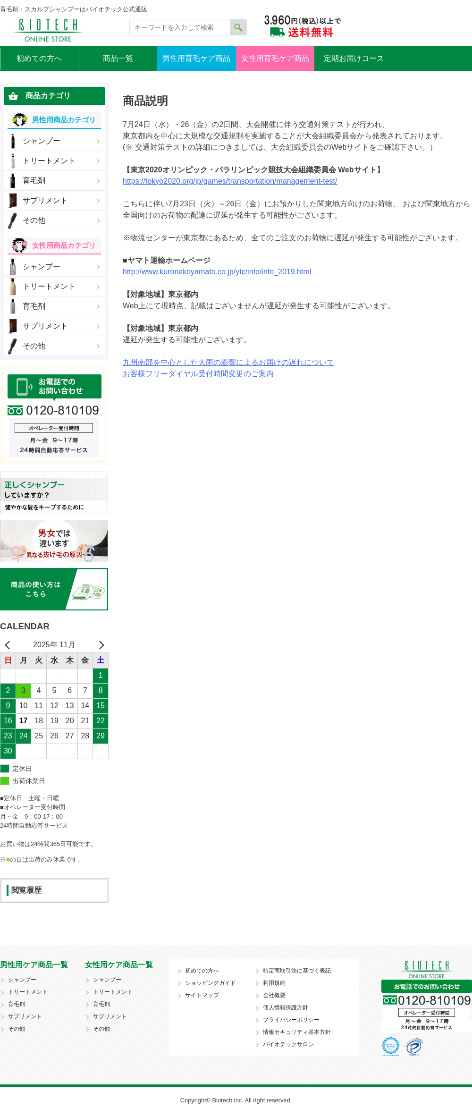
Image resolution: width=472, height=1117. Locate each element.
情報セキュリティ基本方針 (297, 1032)
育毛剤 (34, 181)
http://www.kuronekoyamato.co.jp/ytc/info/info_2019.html (217, 272)
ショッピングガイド (210, 983)
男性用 (64, 120)
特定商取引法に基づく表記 (297, 970)
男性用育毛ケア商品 (196, 58)
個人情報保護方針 (285, 1007)
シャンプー (41, 141)
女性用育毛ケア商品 (275, 58)
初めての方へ (39, 58)
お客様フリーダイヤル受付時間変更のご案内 (198, 374)
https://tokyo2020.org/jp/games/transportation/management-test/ (230, 181)
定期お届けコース (354, 58)
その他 (34, 220)
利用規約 (274, 983)
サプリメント (45, 200)
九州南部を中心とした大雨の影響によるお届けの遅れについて (228, 362)
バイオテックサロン (288, 1044)
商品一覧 (118, 58)
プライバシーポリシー (291, 1019)
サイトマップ (202, 995)
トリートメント (49, 161)
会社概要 (274, 995)
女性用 (64, 245)
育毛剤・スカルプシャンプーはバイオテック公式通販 (73, 9)
